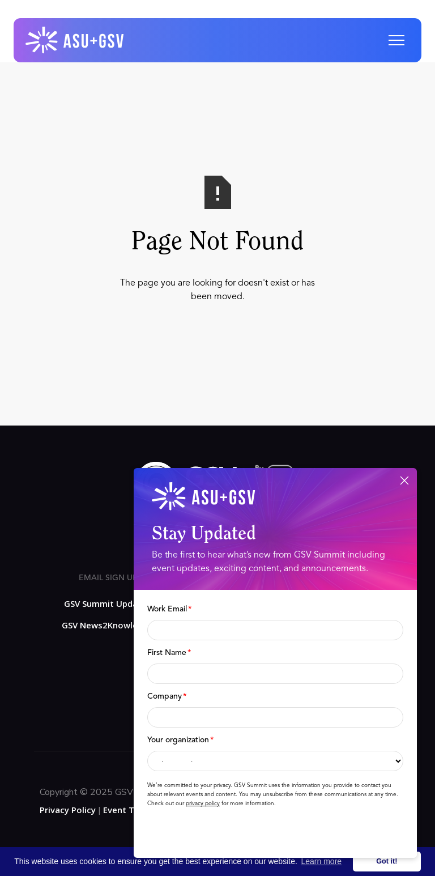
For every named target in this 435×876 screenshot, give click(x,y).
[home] (75, 40)
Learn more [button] (321, 861)
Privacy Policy (68, 809)
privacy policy (203, 803)
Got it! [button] (386, 861)
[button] (396, 40)
